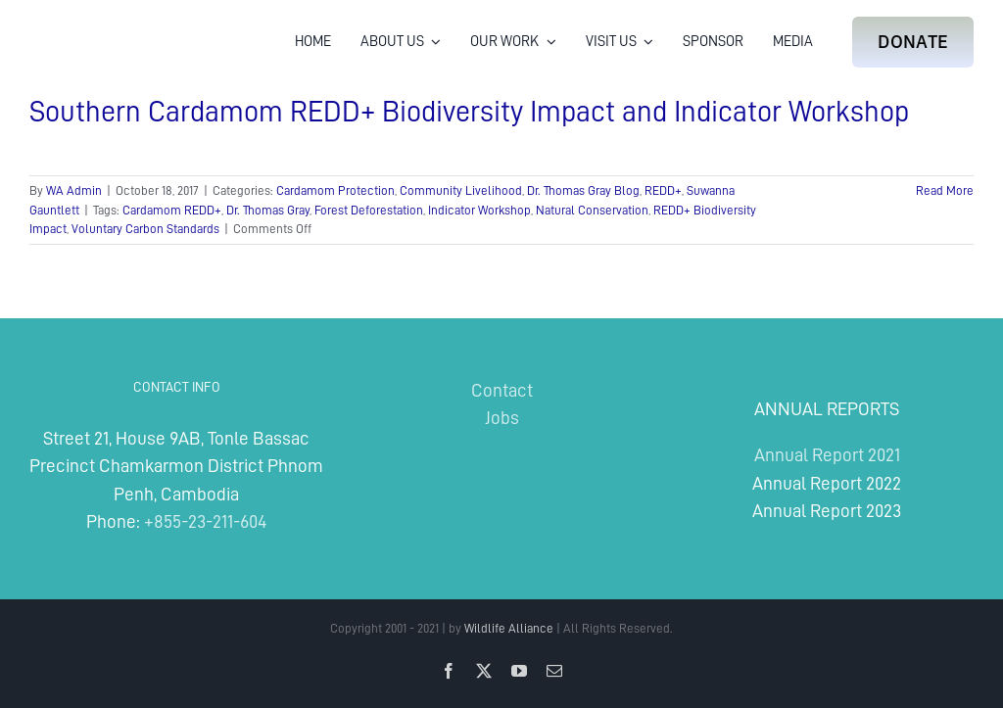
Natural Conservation (592, 210)
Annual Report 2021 (827, 455)
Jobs (502, 417)
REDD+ (663, 190)
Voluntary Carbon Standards (145, 228)
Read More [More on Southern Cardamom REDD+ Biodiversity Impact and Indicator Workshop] (945, 190)
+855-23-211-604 (205, 521)
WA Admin (74, 190)
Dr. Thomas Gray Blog (583, 190)
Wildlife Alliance (508, 628)
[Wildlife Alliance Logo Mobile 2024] (90, 25)
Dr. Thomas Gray (268, 210)
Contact (502, 390)
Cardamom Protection (335, 190)
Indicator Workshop (479, 210)
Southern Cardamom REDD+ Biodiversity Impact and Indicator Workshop (469, 111)
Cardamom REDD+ (171, 210)
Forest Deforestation (368, 210)
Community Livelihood (461, 190)
